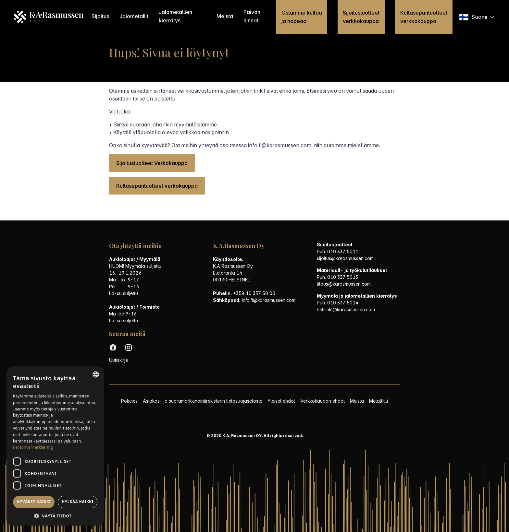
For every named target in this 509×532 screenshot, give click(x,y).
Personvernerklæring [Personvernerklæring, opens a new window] (33, 447)
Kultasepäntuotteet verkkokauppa (423, 16)
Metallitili (378, 401)
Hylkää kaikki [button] (77, 501)
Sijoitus (100, 16)
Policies (129, 401)
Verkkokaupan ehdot (322, 401)
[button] (55, 516)
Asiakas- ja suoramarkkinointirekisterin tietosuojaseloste (202, 401)
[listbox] (96, 374)
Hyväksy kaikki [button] (34, 501)
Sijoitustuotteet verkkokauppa (361, 16)
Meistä (225, 16)
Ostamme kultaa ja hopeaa (301, 16)
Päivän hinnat (251, 16)
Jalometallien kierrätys (175, 16)
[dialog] (55, 446)
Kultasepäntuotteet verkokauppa (157, 186)
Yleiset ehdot (281, 401)
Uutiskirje (118, 360)
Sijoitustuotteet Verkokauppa (152, 163)
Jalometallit (134, 16)
